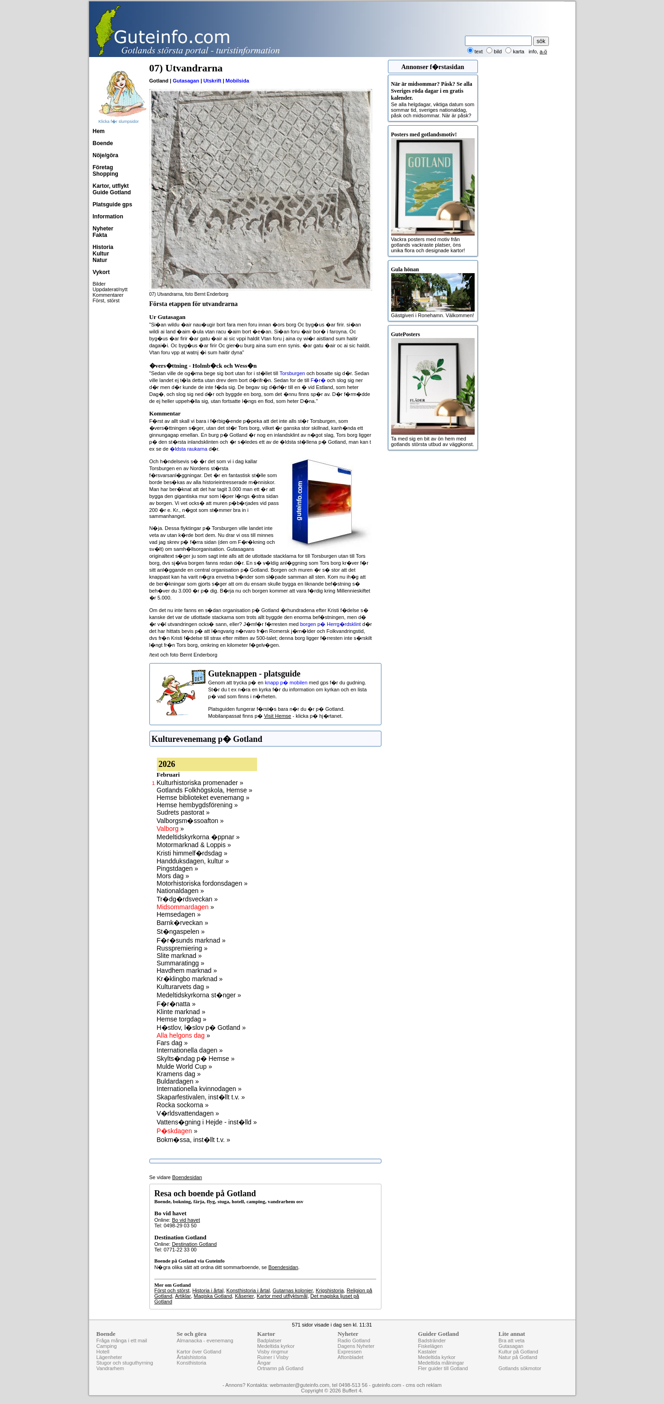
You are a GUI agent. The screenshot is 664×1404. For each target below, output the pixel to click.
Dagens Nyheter (355, 1346)
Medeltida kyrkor (276, 1346)
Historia (103, 247)
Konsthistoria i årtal (248, 1290)
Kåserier (244, 1296)
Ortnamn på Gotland (280, 1368)
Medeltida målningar (441, 1363)
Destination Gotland (194, 1244)
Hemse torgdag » (181, 1019)
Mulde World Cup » (185, 1066)
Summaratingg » (181, 963)
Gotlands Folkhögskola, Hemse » (204, 790)
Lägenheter (109, 1357)
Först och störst (172, 1290)
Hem (99, 131)
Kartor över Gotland (199, 1351)
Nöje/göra (105, 155)
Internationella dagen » (190, 1050)
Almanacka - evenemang (205, 1340)
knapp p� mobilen (286, 682)
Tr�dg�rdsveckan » (187, 899)
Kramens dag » (179, 1074)
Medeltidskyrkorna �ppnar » (198, 837)
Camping (107, 1346)
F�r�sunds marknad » (191, 940)
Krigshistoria (330, 1290)
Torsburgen (292, 373)
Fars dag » (172, 1043)
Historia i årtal (207, 1290)
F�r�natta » (176, 1004)
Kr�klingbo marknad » (190, 979)
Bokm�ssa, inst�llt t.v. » (193, 1139)
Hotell (103, 1351)
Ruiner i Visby (273, 1357)
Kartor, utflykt (111, 186)
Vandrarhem (110, 1368)
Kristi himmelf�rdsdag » (192, 853)
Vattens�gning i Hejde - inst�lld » (207, 1122)
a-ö (543, 51)
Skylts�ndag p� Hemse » (196, 1058)
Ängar (264, 1363)
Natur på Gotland (517, 1357)
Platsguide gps (112, 204)
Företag (103, 167)
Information (108, 216)
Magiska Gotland (213, 1296)
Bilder (99, 284)
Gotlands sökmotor (519, 1368)
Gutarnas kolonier (292, 1290)
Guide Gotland (112, 192)
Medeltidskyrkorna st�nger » (199, 995)
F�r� (317, 380)
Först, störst (106, 300)
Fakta (100, 235)
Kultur (101, 253)
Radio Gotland (353, 1340)
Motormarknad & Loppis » (194, 845)
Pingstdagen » (178, 868)
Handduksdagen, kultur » (193, 861)
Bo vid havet (186, 1220)
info (533, 51)
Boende (103, 143)
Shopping (105, 174)
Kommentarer (108, 295)
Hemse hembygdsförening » (197, 805)
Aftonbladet (350, 1357)
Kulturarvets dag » (183, 986)
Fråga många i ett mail (122, 1340)
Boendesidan (187, 1177)
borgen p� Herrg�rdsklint (330, 624)
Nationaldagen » (180, 890)
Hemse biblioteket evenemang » (203, 797)
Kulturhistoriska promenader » (200, 782)
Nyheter (103, 228)
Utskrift (212, 80)
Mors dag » (173, 876)
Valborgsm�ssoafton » (190, 820)
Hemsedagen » (179, 914)
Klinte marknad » (181, 1011)
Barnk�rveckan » (182, 922)
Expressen (349, 1351)
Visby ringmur (272, 1351)
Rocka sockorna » (183, 1105)
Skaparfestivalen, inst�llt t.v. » (201, 1097)
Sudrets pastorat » (183, 812)
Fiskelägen (430, 1346)
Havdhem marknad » (187, 970)
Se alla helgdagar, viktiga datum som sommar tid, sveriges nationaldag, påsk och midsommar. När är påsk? (433, 99)
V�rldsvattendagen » (188, 1113)
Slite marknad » (179, 955)
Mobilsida (237, 80)
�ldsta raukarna (188, 449)
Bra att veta (511, 1340)
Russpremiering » (182, 948)
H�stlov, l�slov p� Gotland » (201, 1027)
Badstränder (432, 1340)
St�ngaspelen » (181, 931)
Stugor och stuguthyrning (125, 1363)
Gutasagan (186, 80)
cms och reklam (424, 1385)
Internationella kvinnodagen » (199, 1088)
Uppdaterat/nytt (110, 289)
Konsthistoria (191, 1363)
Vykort (101, 272)
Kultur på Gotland (518, 1351)
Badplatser (269, 1340)
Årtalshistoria (191, 1357)
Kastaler (427, 1351)
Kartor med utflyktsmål (282, 1296)
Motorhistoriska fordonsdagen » (202, 883)
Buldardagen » (178, 1081)
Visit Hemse (277, 716)
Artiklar (183, 1296)
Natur (100, 260)
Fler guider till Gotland (443, 1368)
